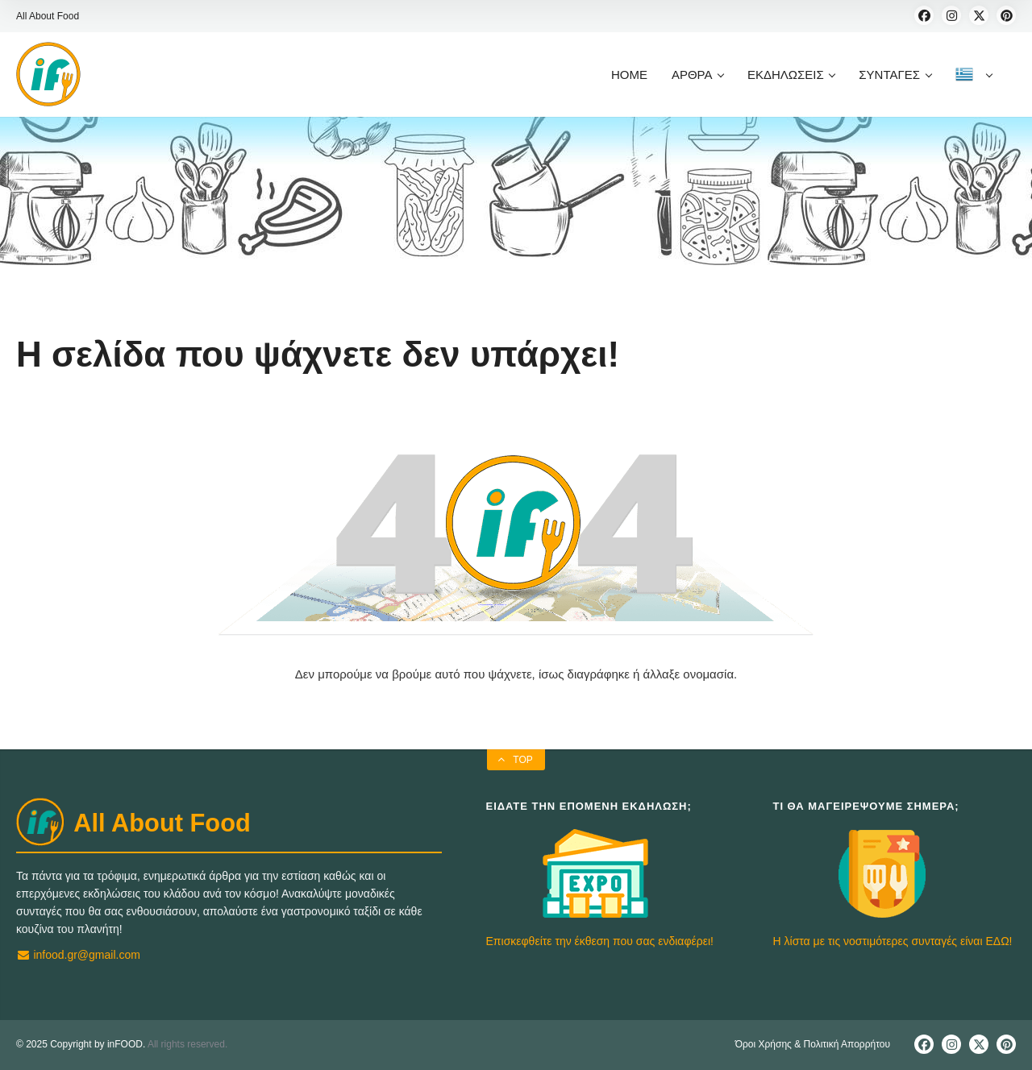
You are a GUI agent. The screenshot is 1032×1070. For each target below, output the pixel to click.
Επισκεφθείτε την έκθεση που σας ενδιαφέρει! (600, 941)
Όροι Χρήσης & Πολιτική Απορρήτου (812, 1044)
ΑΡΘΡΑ (697, 74)
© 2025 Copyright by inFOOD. (80, 1044)
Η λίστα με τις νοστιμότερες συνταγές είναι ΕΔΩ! (893, 941)
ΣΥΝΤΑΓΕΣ (894, 74)
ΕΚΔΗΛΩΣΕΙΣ (790, 74)
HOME (629, 74)
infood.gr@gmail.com (78, 954)
